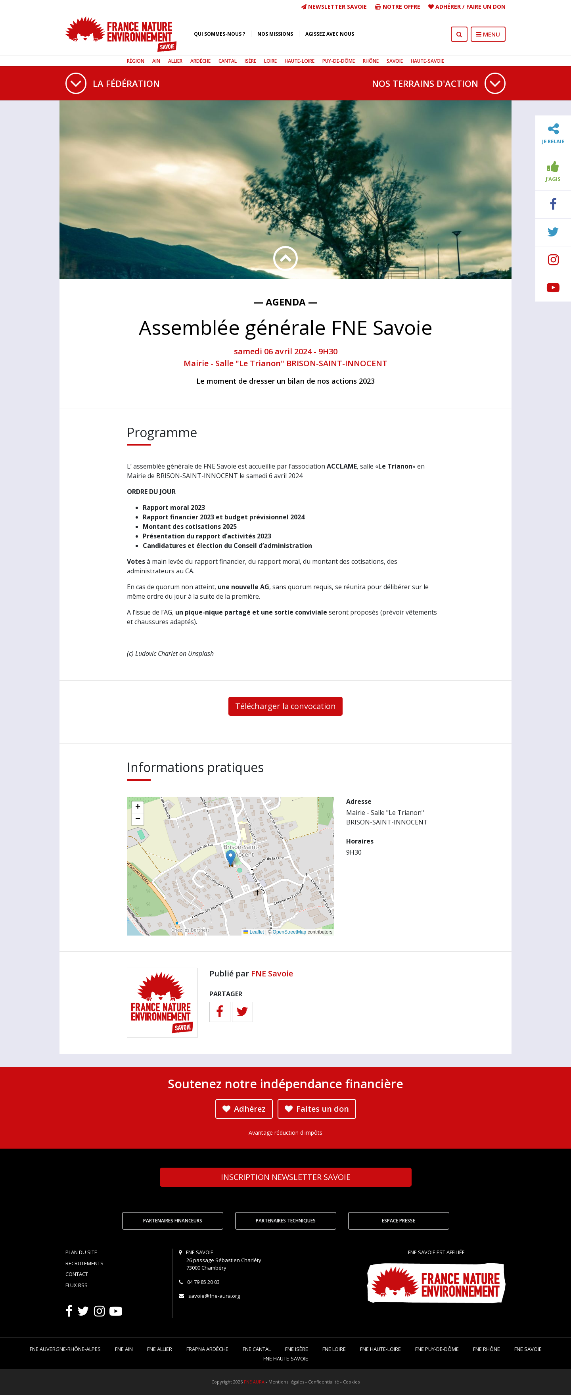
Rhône (371, 61)
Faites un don (317, 1108)
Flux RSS (76, 1285)
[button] (231, 858)
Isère (250, 61)
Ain (156, 61)
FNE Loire (334, 1349)
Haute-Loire (299, 61)
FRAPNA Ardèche (207, 1349)
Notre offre (397, 6)
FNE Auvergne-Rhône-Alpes (65, 1349)
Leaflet (253, 932)
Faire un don (486, 6)
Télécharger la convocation (285, 706)
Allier (175, 61)
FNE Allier (159, 1349)
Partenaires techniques (286, 1220)
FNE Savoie (272, 973)
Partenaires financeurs (172, 1220)
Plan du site (81, 1252)
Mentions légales (286, 1382)
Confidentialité (323, 1382)
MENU (488, 34)
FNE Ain (124, 1349)
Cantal (227, 61)
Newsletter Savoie (334, 6)
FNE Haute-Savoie (285, 1358)
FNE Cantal (257, 1349)
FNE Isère (296, 1349)
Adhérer (448, 6)
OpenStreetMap (290, 932)
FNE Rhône (486, 1349)
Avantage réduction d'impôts (285, 1132)
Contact (76, 1274)
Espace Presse (398, 1220)
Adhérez (244, 1108)
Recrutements (84, 1263)
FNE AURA (254, 1382)
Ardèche (200, 61)
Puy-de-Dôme (338, 61)
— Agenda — (286, 301)
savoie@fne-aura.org (214, 1295)
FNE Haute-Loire (380, 1349)
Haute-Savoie (427, 61)
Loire (270, 61)
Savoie (395, 61)
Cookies (351, 1382)
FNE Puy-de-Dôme (437, 1349)
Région (135, 61)
